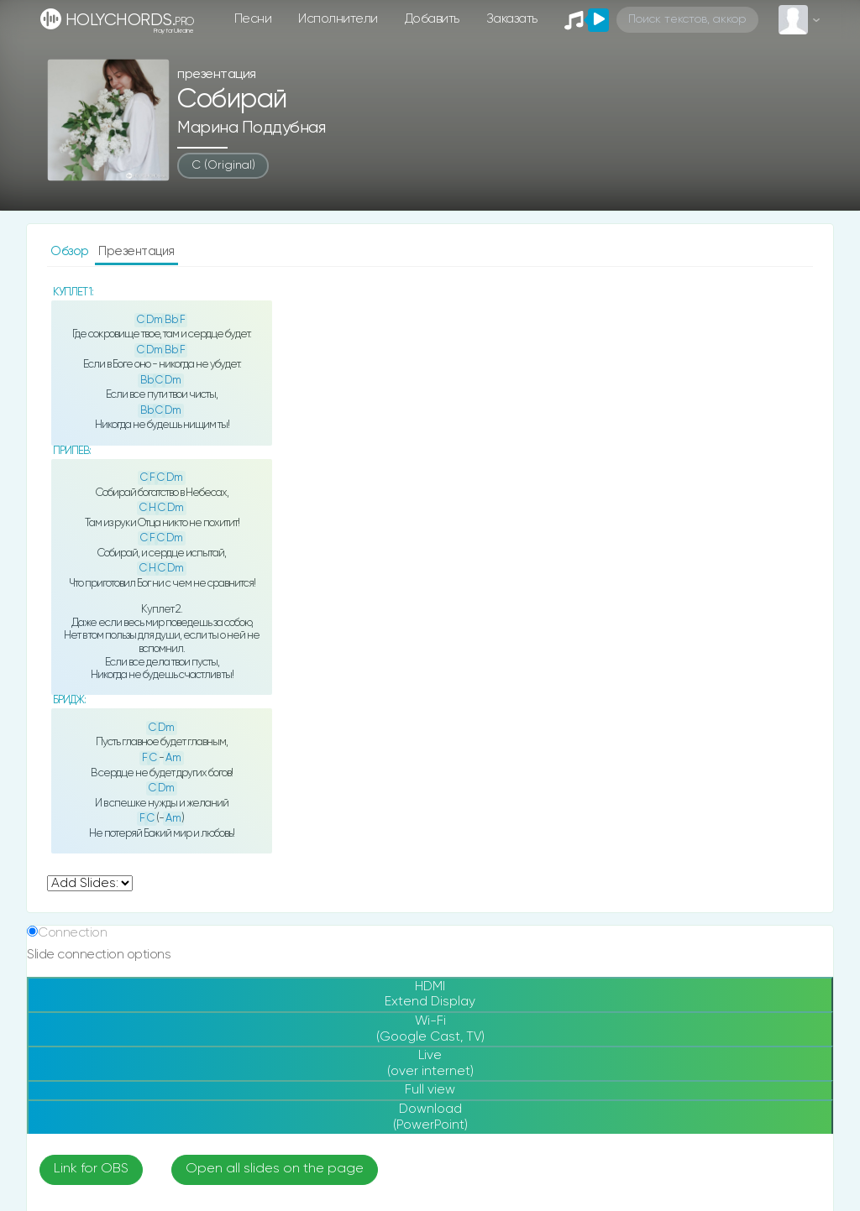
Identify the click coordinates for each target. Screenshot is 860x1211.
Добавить (432, 19)
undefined (90, 883)
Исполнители (338, 19)
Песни (253, 19)
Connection (72, 933)
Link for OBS (91, 1169)
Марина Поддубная (251, 128)
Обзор (71, 251)
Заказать (512, 19)
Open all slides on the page (275, 1169)
